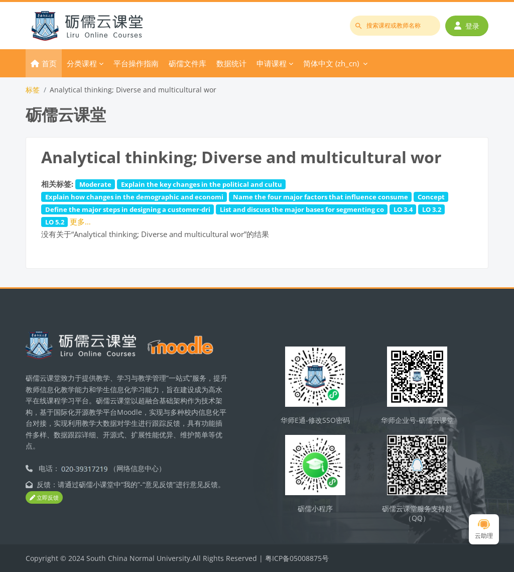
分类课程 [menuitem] (82, 63)
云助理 (484, 529)
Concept (431, 196)
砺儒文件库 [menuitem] (187, 63)
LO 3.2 (431, 209)
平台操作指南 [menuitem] (136, 63)
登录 (466, 26)
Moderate (95, 184)
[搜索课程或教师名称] (395, 25)
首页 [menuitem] (49, 63)
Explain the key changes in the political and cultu (201, 184)
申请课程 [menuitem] (271, 63)
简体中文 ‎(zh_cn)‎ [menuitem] (331, 63)
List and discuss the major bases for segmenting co (302, 209)
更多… (80, 221)
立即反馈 (44, 497)
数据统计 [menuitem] (231, 63)
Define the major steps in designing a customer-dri (127, 209)
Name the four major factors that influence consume (320, 196)
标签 (33, 89)
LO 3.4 (403, 209)
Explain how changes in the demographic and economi (134, 196)
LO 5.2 (54, 221)
